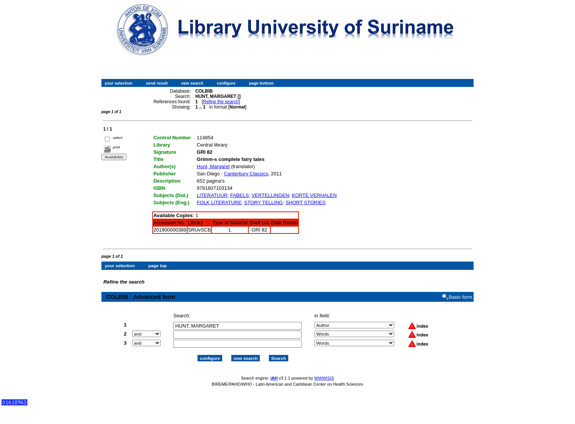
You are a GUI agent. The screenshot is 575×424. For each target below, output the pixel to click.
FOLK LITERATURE (219, 202)
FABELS (239, 195)
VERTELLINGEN (270, 195)
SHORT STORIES (305, 202)
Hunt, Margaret (213, 166)
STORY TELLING (263, 202)
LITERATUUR (212, 195)
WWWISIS (324, 378)
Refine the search (221, 101)
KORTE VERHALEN (314, 195)
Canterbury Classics (246, 174)
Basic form (460, 297)
